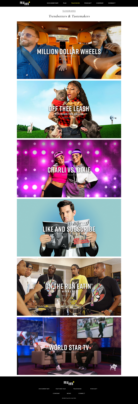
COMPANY (100, 3)
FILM (64, 3)
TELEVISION (75, 3)
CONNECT (111, 3)
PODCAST (88, 3)
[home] (25, 3)
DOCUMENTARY (52, 3)
